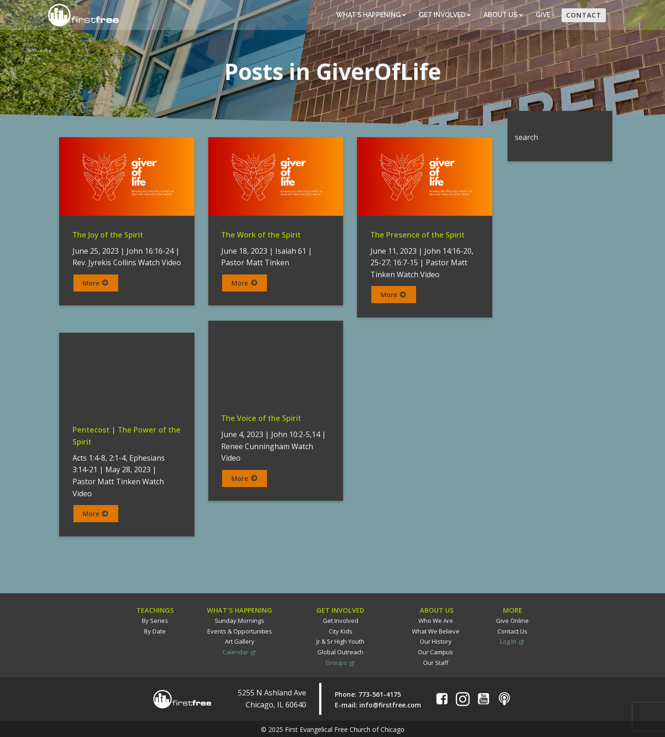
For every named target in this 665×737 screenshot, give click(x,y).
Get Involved (444, 15)
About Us (502, 15)
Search (519, 116)
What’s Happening (370, 15)
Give (543, 15)
